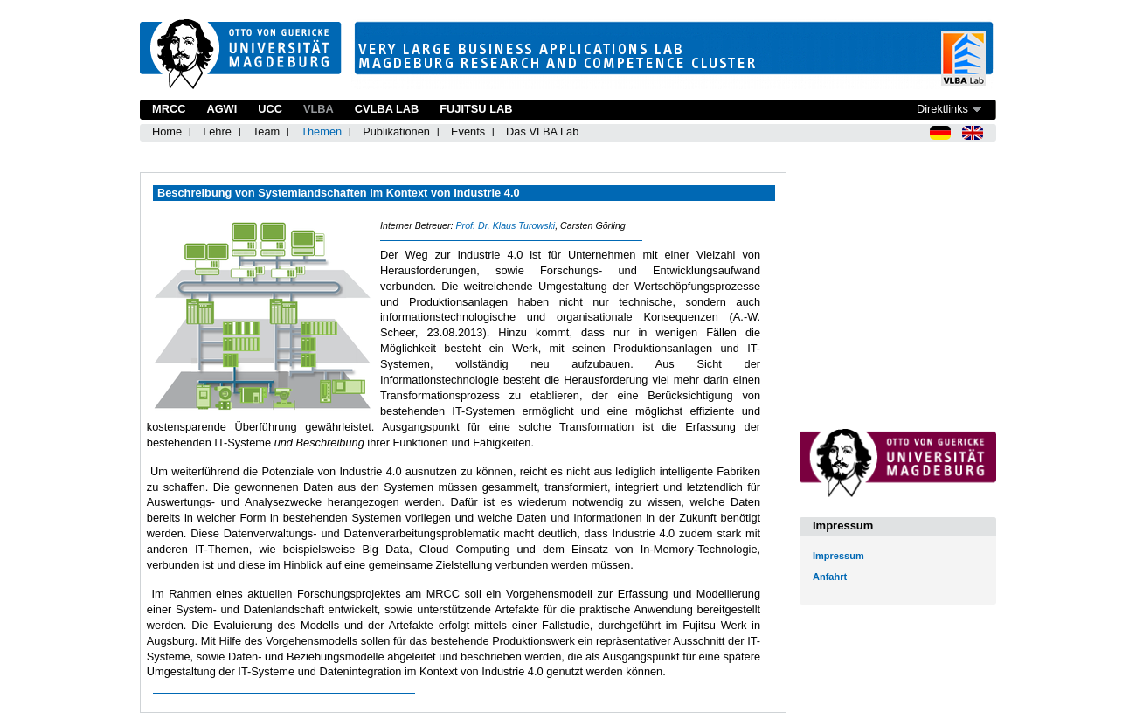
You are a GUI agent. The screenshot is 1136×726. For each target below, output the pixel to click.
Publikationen (396, 131)
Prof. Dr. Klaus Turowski (505, 225)
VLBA (318, 108)
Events (468, 131)
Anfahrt (830, 576)
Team (266, 131)
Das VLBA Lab (542, 131)
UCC (270, 108)
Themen (321, 131)
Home (167, 131)
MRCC (168, 108)
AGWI (221, 108)
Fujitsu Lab (476, 108)
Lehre (217, 131)
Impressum (838, 555)
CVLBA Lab (387, 108)
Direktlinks (942, 108)
